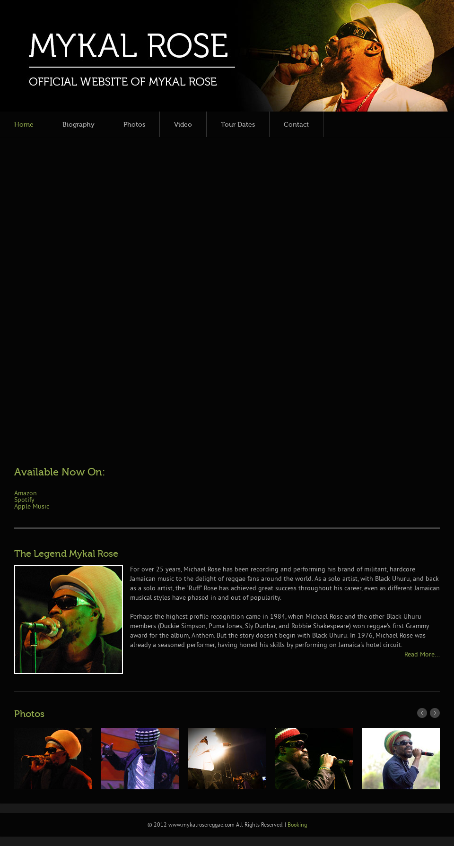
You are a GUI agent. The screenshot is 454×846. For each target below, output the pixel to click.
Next (435, 713)
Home (24, 125)
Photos (134, 125)
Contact (296, 125)
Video (183, 125)
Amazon (25, 494)
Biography (78, 125)
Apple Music (31, 507)
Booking (297, 825)
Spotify (24, 500)
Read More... (422, 655)
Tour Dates (238, 125)
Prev (422, 713)
